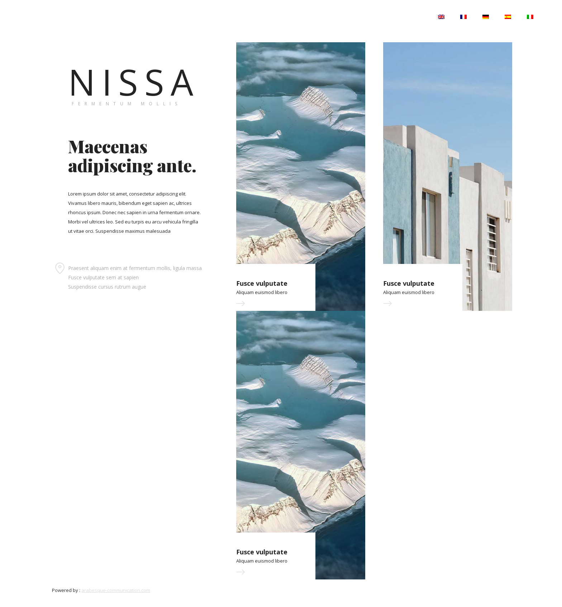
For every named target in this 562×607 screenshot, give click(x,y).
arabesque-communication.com (115, 590)
